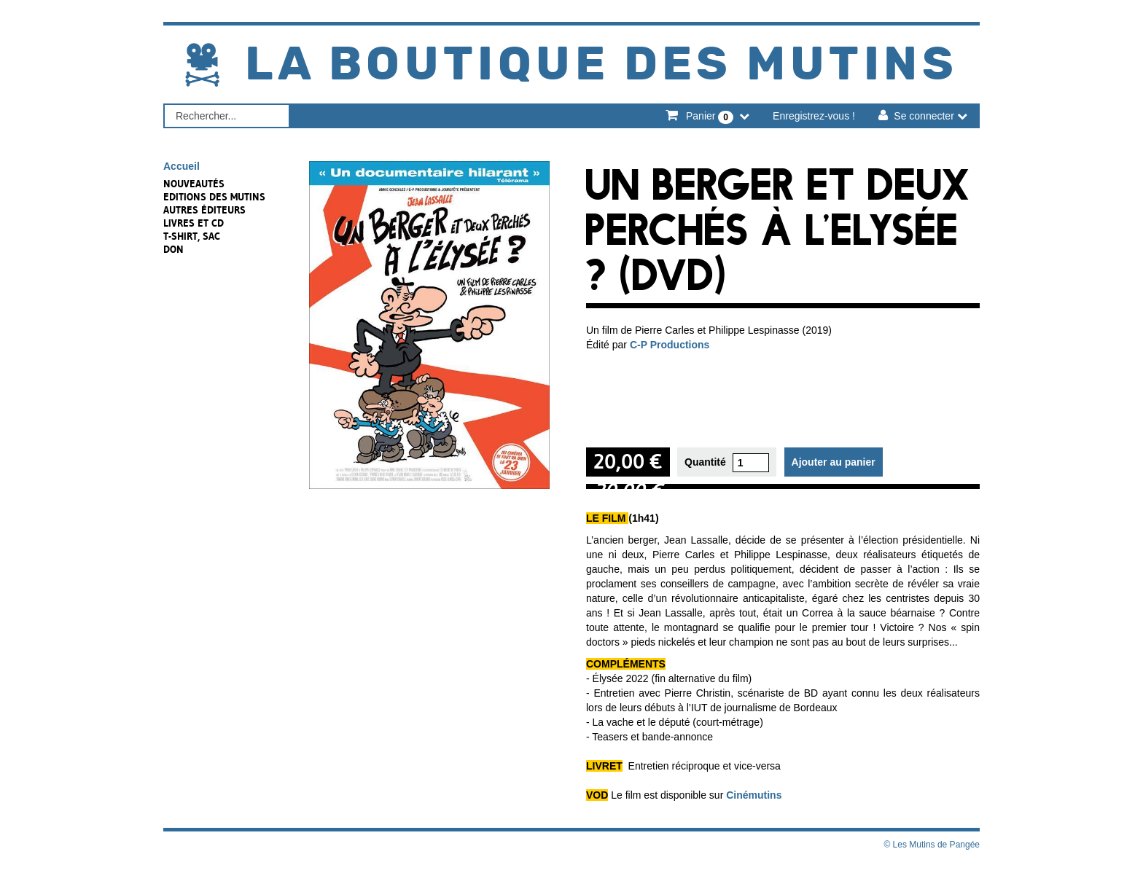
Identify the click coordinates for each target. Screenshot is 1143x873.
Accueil (181, 166)
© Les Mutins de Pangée (931, 844)
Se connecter (924, 116)
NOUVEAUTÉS (194, 184)
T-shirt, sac (191, 236)
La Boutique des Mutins (601, 65)
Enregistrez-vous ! (814, 116)
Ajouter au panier (833, 462)
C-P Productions (669, 345)
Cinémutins (753, 795)
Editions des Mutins (214, 197)
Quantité (705, 462)
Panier (709, 116)
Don (173, 249)
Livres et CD (193, 223)
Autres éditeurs (204, 210)
